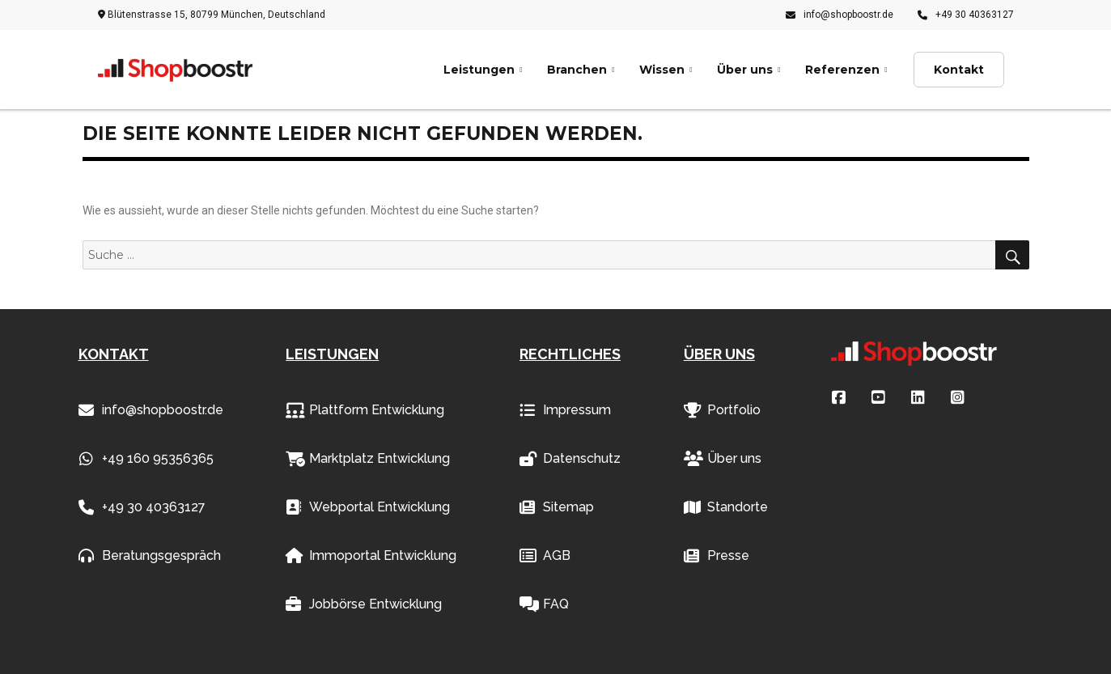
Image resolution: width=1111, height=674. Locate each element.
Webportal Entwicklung (368, 507)
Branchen (577, 69)
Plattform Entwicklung (365, 410)
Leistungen (479, 69)
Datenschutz (570, 459)
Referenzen (842, 69)
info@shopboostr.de (839, 14)
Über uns (745, 69)
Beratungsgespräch (149, 556)
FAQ (544, 604)
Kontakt (959, 69)
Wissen (662, 69)
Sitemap (556, 507)
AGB (544, 556)
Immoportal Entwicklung (371, 556)
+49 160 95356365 (146, 459)
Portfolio (722, 410)
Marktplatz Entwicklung (368, 459)
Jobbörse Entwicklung (364, 604)
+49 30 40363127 (966, 14)
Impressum (565, 410)
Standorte (726, 507)
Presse (716, 556)
